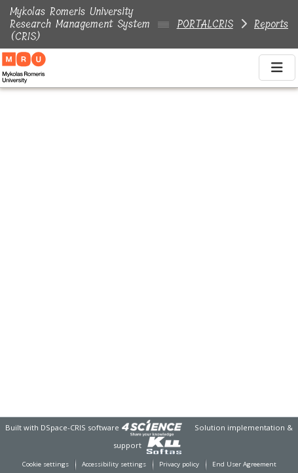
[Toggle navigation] (277, 67)
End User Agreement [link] (244, 464)
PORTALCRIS (205, 24)
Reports (271, 24)
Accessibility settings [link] (114, 464)
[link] (152, 427)
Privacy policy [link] (179, 464)
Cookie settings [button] (45, 464)
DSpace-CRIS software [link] (80, 427)
